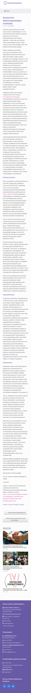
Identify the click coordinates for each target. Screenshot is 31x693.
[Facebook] (4, 686)
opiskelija (21, 504)
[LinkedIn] (13, 686)
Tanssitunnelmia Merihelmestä (15, 513)
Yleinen (10, 504)
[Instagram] (9, 686)
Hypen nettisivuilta (8, 194)
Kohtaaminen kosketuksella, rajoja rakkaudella (15, 519)
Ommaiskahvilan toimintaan (11, 97)
